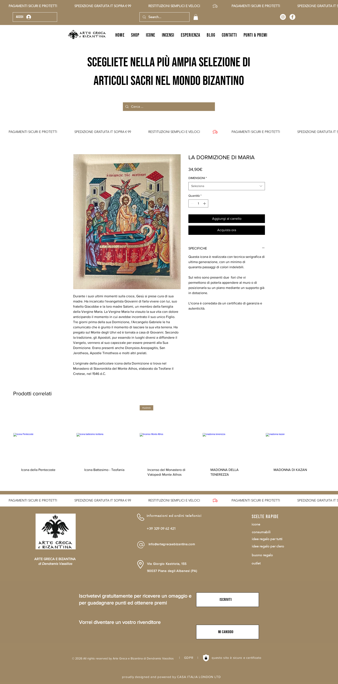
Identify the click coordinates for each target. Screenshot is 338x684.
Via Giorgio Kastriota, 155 (167, 564)
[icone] (273, 524)
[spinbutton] (198, 203)
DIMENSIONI (197, 178)
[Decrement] (191, 203)
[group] (169, 445)
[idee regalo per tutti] (273, 538)
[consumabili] (273, 532)
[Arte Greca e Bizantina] (283, 17)
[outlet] (273, 563)
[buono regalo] (273, 555)
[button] (195, 17)
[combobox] (226, 186)
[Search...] (164, 17)
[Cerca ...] (168, 106)
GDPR (188, 657)
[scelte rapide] (267, 517)
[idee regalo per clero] (273, 546)
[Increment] (205, 203)
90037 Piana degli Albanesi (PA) (172, 571)
